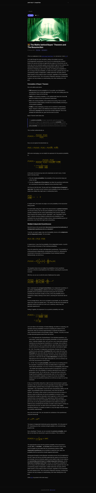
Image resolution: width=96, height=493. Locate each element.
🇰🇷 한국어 (37, 15)
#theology (38, 50)
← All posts (30, 11)
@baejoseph (52, 490)
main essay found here (47, 56)
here (32, 477)
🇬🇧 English (31, 15)
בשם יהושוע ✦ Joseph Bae (34, 2)
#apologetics (44, 50)
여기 (66, 56)
